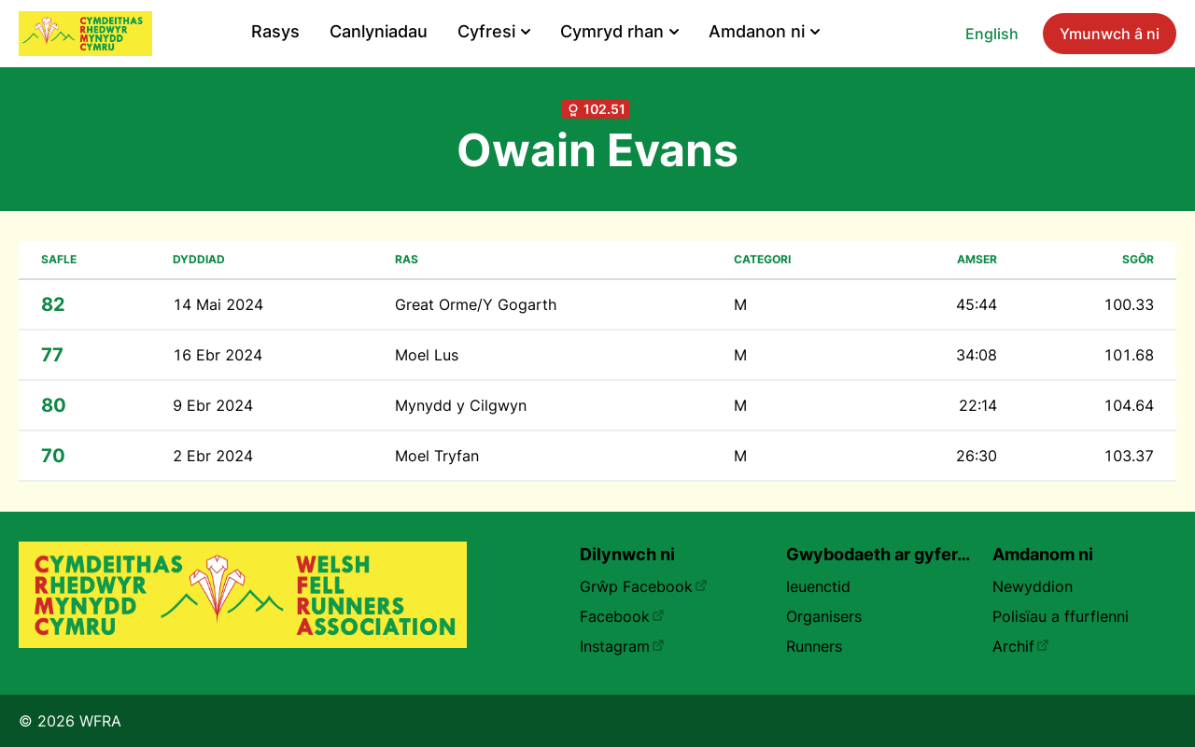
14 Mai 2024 (218, 304)
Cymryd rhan (619, 31)
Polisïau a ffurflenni (1060, 616)
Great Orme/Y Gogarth (475, 304)
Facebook (622, 616)
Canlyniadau (379, 31)
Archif (1020, 646)
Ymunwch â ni (1110, 33)
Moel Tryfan (437, 455)
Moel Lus (426, 354)
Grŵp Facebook (644, 586)
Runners (814, 646)
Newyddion (1032, 586)
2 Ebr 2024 (213, 455)
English (992, 33)
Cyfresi (493, 31)
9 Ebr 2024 (213, 405)
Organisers (824, 616)
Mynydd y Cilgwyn (461, 405)
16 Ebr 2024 (217, 354)
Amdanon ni (764, 31)
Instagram (622, 646)
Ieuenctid (818, 586)
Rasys (275, 31)
